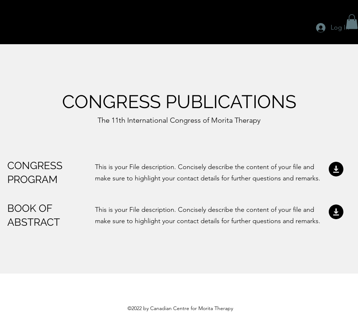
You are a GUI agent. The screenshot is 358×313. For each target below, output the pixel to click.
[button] (352, 21)
